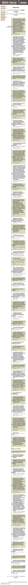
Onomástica (3, 8)
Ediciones (3, 10)
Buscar (3, 19)
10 (13, 13)
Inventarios (3, 6)
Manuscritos (3, 12)
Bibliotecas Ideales (3, 14)
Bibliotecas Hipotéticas (3, 17)
